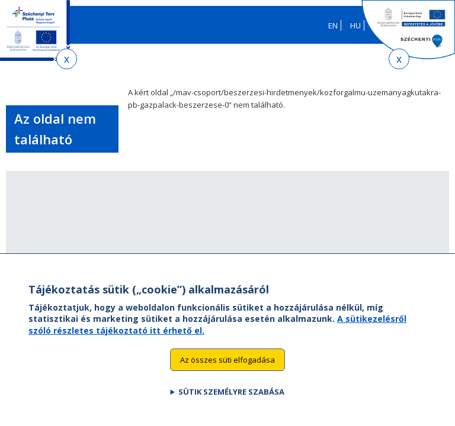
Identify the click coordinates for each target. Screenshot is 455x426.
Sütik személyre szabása (231, 409)
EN (333, 25)
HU (355, 25)
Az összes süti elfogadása (227, 376)
